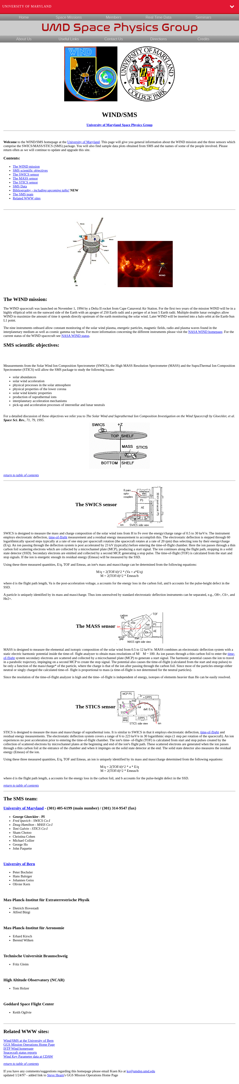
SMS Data (20, 186)
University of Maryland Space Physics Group (120, 125)
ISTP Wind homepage (19, 1048)
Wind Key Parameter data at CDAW (28, 1056)
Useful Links (69, 39)
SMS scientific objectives (30, 170)
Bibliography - (41, 190)
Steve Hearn (55, 1075)
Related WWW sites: (26, 1031)
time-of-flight (58, 537)
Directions (158, 39)
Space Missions (69, 17)
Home (24, 17)
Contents (11, 158)
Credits (203, 39)
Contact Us (113, 39)
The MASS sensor (25, 178)
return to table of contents (21, 475)
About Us (24, 39)
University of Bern (19, 864)
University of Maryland (27, 6)
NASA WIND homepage (205, 332)
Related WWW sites (27, 198)
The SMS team (23, 194)
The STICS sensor (25, 182)
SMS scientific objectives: (32, 345)
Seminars (203, 17)
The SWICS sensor (26, 174)
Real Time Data (158, 17)
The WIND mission (26, 166)
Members (114, 17)
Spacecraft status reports (20, 1052)
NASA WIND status (75, 336)
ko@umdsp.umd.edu (141, 1071)
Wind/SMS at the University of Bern (29, 1040)
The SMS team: (21, 799)
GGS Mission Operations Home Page (29, 1044)
